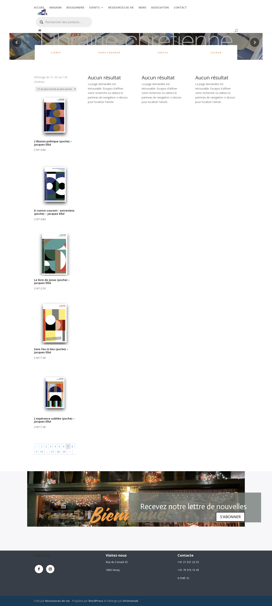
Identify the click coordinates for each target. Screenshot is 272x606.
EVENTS (94, 7)
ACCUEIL (39, 7)
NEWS (142, 7)
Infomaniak (130, 601)
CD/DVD (216, 52)
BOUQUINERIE (75, 7)
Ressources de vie (57, 601)
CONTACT (180, 7)
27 (52, 451)
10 (41, 451)
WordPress (95, 601)
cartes (162, 52)
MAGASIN (55, 7)
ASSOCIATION (160, 7)
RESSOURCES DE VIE (121, 7)
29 (64, 451)
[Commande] (55, 89)
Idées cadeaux (109, 52)
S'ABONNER (230, 516)
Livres (56, 52)
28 (58, 451)
